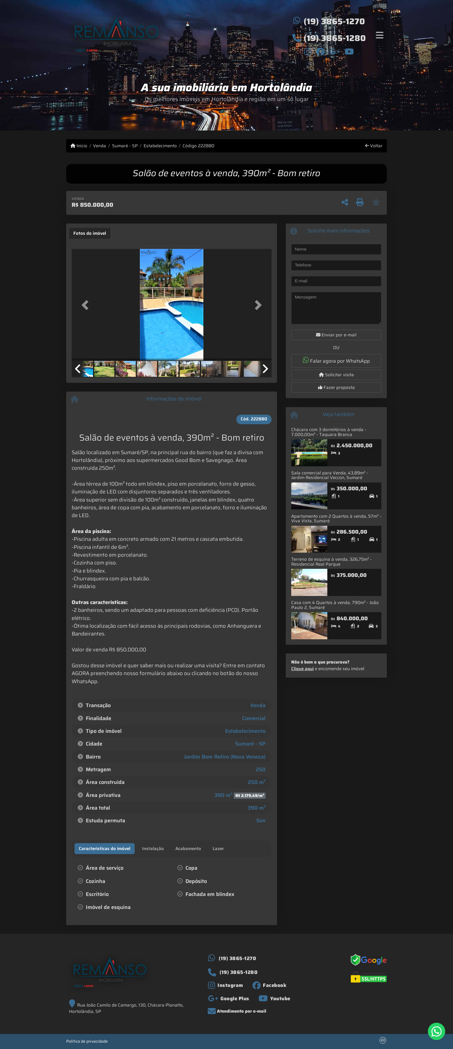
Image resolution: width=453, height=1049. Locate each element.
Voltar (374, 146)
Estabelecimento (160, 146)
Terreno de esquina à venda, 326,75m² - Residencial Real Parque (331, 562)
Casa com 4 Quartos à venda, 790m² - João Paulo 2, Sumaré (335, 605)
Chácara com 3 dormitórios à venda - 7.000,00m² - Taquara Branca (328, 432)
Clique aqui (302, 668)
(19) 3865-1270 (334, 21)
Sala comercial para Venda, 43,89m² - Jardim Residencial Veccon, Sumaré (329, 475)
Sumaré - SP (125, 146)
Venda (99, 146)
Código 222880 (198, 146)
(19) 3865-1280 (335, 38)
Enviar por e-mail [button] (336, 334)
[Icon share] (308, 51)
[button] (87, 305)
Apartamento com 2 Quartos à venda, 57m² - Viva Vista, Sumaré (336, 519)
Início (78, 146)
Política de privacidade (87, 1041)
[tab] (89, 233)
